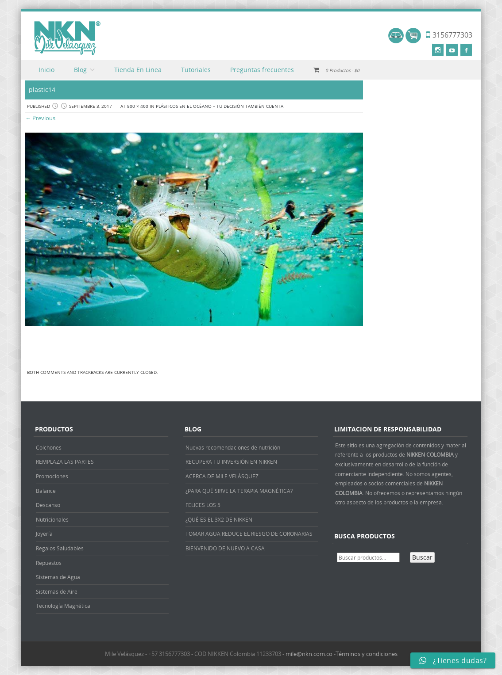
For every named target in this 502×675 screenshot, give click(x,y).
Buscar (422, 557)
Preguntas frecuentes (262, 69)
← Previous (40, 118)
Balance (46, 490)
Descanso (48, 504)
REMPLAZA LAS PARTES (65, 461)
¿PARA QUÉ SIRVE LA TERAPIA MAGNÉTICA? (239, 490)
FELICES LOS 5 (202, 504)
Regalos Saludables (60, 548)
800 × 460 (137, 106)
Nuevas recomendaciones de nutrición (232, 447)
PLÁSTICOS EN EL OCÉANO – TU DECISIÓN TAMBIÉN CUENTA (219, 106)
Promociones (52, 476)
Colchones (49, 447)
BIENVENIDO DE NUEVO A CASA (225, 548)
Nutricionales (52, 519)
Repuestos (49, 562)
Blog (80, 69)
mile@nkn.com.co (309, 654)
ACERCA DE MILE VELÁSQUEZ (222, 476)
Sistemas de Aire (56, 591)
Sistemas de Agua (58, 576)
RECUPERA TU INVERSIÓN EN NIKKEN (231, 461)
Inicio (46, 69)
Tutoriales (196, 69)
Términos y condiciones (367, 654)
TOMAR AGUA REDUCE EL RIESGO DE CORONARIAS (249, 533)
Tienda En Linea (138, 69)
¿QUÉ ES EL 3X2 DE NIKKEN (218, 519)
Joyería (44, 533)
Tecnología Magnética (63, 605)
